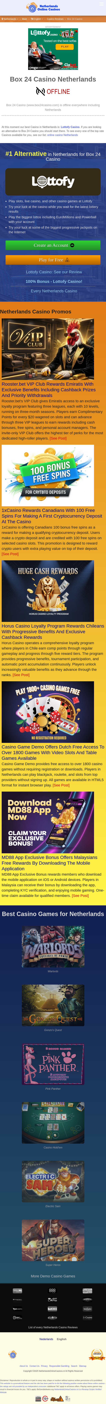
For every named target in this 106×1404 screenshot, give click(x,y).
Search (74, 1366)
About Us (24, 1366)
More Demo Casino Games (53, 1276)
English (37, 19)
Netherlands (10, 19)
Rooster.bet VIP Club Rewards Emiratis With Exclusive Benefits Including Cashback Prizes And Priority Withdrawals (49, 389)
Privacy (44, 1366)
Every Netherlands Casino (54, 307)
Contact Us (34, 1366)
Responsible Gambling (59, 1366)
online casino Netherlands (62, 135)
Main (24, 19)
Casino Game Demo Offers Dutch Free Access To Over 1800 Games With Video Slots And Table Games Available (53, 752)
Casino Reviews (55, 19)
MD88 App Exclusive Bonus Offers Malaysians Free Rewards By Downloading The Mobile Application (49, 863)
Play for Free (68, 256)
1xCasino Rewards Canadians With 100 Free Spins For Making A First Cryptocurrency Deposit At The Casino (52, 516)
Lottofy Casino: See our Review (54, 288)
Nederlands (46, 1339)
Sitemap (82, 1366)
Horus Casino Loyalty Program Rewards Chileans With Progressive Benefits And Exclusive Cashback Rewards (53, 631)
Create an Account (68, 247)
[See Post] (58, 438)
